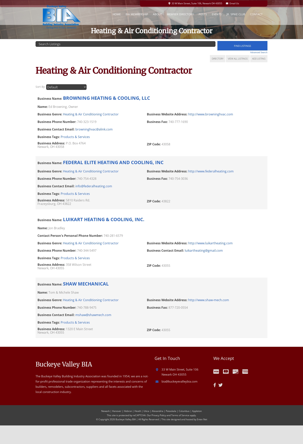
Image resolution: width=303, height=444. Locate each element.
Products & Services (75, 136)
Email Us (235, 3)
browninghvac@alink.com (94, 129)
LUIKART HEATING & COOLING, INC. (103, 219)
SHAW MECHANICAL (86, 283)
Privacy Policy (159, 415)
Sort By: (40, 86)
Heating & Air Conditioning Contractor (91, 114)
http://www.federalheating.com (211, 171)
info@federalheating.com (93, 186)
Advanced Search (258, 52)
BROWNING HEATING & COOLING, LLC (106, 97)
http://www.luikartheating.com (210, 243)
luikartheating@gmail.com (204, 250)
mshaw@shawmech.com (93, 314)
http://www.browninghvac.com (210, 114)
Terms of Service (180, 415)
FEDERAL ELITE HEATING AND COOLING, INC (113, 162)
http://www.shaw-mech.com (208, 299)
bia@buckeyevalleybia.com (179, 381)
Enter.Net (202, 419)
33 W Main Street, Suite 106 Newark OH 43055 (180, 371)
